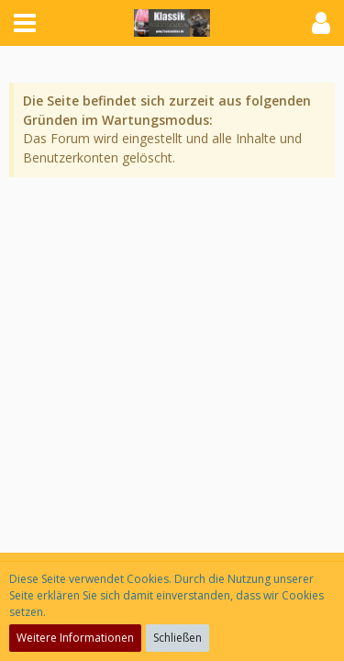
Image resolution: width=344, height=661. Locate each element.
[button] (24, 23)
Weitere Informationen (75, 637)
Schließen (177, 637)
